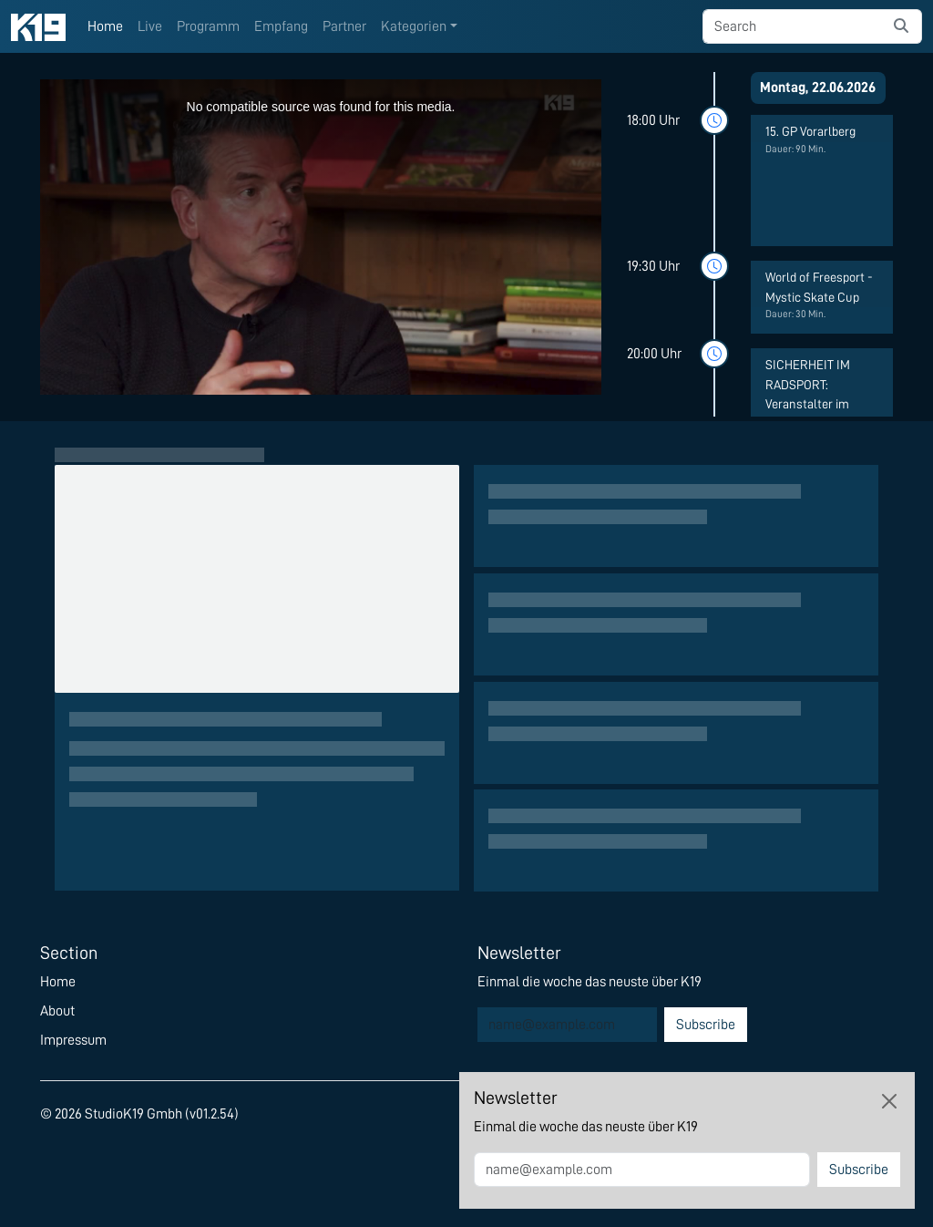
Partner (344, 26)
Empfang (281, 26)
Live (150, 26)
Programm (208, 26)
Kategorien (413, 26)
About (57, 1011)
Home (105, 26)
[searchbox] (792, 26)
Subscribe (705, 1024)
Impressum (73, 1040)
